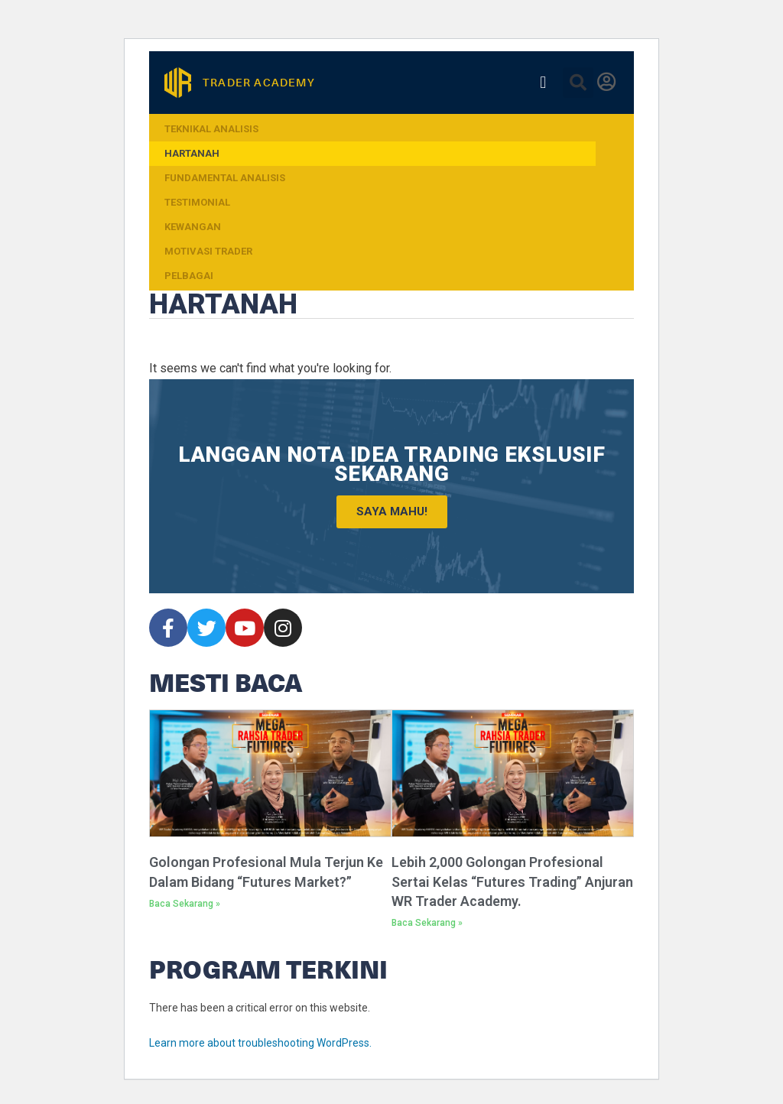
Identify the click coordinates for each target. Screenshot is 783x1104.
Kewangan (192, 226)
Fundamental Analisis (224, 177)
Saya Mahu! (391, 511)
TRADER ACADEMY (259, 82)
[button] (543, 82)
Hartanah (191, 153)
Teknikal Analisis (211, 129)
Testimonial (197, 202)
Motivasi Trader (208, 251)
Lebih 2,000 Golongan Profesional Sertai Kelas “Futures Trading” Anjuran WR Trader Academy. (512, 881)
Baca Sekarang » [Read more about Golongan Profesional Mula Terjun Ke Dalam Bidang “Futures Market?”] (184, 903)
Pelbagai (188, 275)
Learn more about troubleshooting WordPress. (260, 1043)
